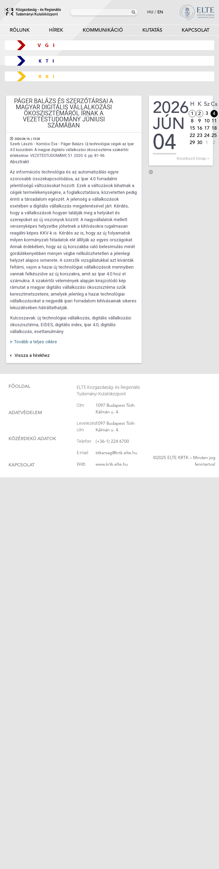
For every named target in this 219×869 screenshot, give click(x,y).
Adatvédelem (25, 412)
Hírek (56, 30)
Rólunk (19, 31)
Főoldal (19, 386)
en (160, 12)
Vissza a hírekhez (32, 355)
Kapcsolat (21, 464)
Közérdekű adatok (32, 438)
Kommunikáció (102, 31)
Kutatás (152, 31)
